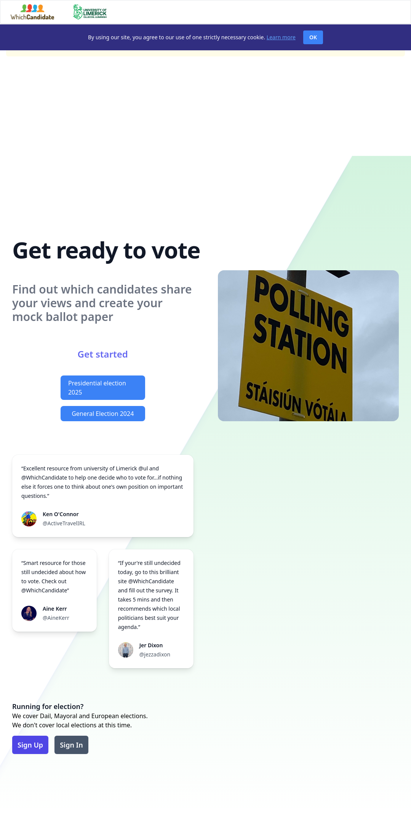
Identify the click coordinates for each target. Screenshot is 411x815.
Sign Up (30, 744)
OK (313, 37)
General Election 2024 (103, 413)
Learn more (281, 37)
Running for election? (47, 706)
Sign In (71, 744)
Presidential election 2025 (97, 387)
